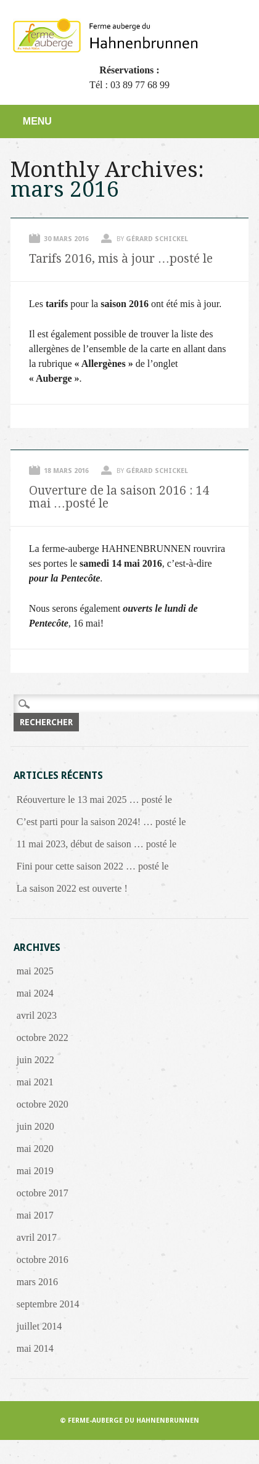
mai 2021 (35, 1082)
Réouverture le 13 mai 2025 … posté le (94, 799)
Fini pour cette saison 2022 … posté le (93, 866)
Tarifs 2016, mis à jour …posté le (121, 259)
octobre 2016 (42, 1259)
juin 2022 (35, 1060)
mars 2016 (37, 1282)
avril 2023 (37, 1015)
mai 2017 (35, 1215)
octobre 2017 (42, 1193)
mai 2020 (35, 1148)
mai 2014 (35, 1348)
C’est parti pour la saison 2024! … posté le (101, 821)
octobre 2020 (42, 1104)
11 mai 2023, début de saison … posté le (96, 844)
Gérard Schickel (157, 239)
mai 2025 (35, 971)
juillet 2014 (39, 1326)
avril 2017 (37, 1237)
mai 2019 (35, 1171)
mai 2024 (35, 993)
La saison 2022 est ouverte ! (72, 888)
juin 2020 (35, 1126)
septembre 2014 (48, 1304)
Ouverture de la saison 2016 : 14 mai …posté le (119, 497)
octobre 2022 (42, 1037)
